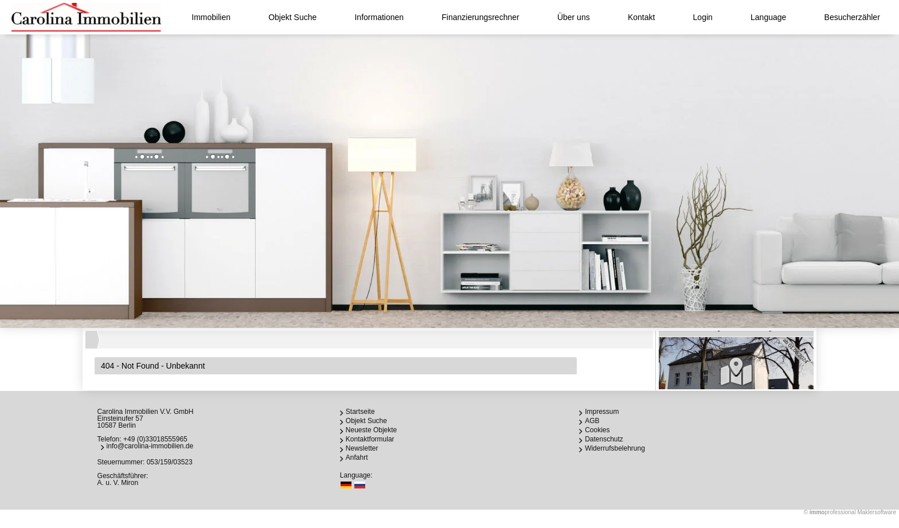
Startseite (360, 412)
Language (768, 17)
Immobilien (210, 17)
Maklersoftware (876, 512)
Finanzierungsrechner (480, 17)
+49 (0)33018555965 (155, 439)
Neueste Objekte (371, 430)
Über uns (573, 17)
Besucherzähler (852, 17)
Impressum (602, 412)
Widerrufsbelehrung (615, 448)
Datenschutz (604, 439)
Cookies (597, 430)
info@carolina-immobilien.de (150, 446)
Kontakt (641, 17)
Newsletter (362, 448)
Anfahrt (357, 457)
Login (703, 17)
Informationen (379, 17)
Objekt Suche (292, 17)
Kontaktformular (370, 439)
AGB (592, 421)
